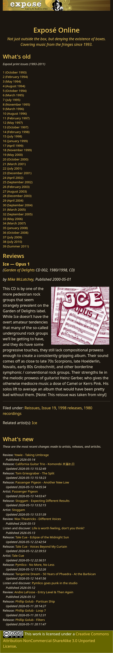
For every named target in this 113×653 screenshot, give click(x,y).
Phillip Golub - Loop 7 (30, 610)
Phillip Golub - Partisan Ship (35, 601)
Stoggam (18, 510)
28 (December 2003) (17, 196)
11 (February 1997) (16, 118)
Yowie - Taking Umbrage (31, 455)
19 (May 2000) (13, 155)
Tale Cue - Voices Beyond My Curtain (41, 546)
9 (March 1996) (13, 109)
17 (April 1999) (13, 145)
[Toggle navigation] (14, 17)
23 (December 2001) (17, 173)
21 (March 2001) (14, 164)
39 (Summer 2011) (16, 246)
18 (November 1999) (17, 150)
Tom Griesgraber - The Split (34, 473)
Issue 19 (49, 407)
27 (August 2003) (15, 191)
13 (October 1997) (15, 127)
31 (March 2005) (14, 209)
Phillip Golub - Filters (30, 620)
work (37, 633)
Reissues (32, 407)
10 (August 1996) (15, 113)
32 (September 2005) (18, 214)
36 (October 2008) (15, 232)
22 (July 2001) (12, 168)
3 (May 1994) (12, 81)
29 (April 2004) (13, 200)
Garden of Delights (19, 270)
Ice (34, 422)
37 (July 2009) (12, 237)
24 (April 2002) (13, 178)
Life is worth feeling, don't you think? (58, 528)
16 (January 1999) (15, 141)
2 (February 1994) (15, 77)
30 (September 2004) (18, 205)
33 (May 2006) (13, 219)
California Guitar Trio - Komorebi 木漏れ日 (44, 464)
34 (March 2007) (14, 223)
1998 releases (70, 407)
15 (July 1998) (12, 136)
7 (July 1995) (11, 100)
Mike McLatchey (20, 279)
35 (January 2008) (15, 228)
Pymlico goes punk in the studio (54, 583)
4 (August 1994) (14, 86)
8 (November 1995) (16, 104)
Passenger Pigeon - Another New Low (42, 482)
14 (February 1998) (16, 132)
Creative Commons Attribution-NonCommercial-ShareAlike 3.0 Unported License (56, 640)
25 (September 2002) (18, 182)
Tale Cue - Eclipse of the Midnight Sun (42, 537)
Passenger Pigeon (25, 491)
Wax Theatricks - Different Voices (37, 519)
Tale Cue (18, 555)
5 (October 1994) (15, 91)
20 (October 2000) (15, 159)
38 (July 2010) (12, 242)
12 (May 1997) (13, 122)
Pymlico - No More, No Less (34, 565)
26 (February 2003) (16, 187)
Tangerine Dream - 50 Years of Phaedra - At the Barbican (55, 574)
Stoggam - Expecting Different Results (42, 501)
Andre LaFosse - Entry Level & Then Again (43, 592)
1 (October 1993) (15, 72)
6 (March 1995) (13, 95)
